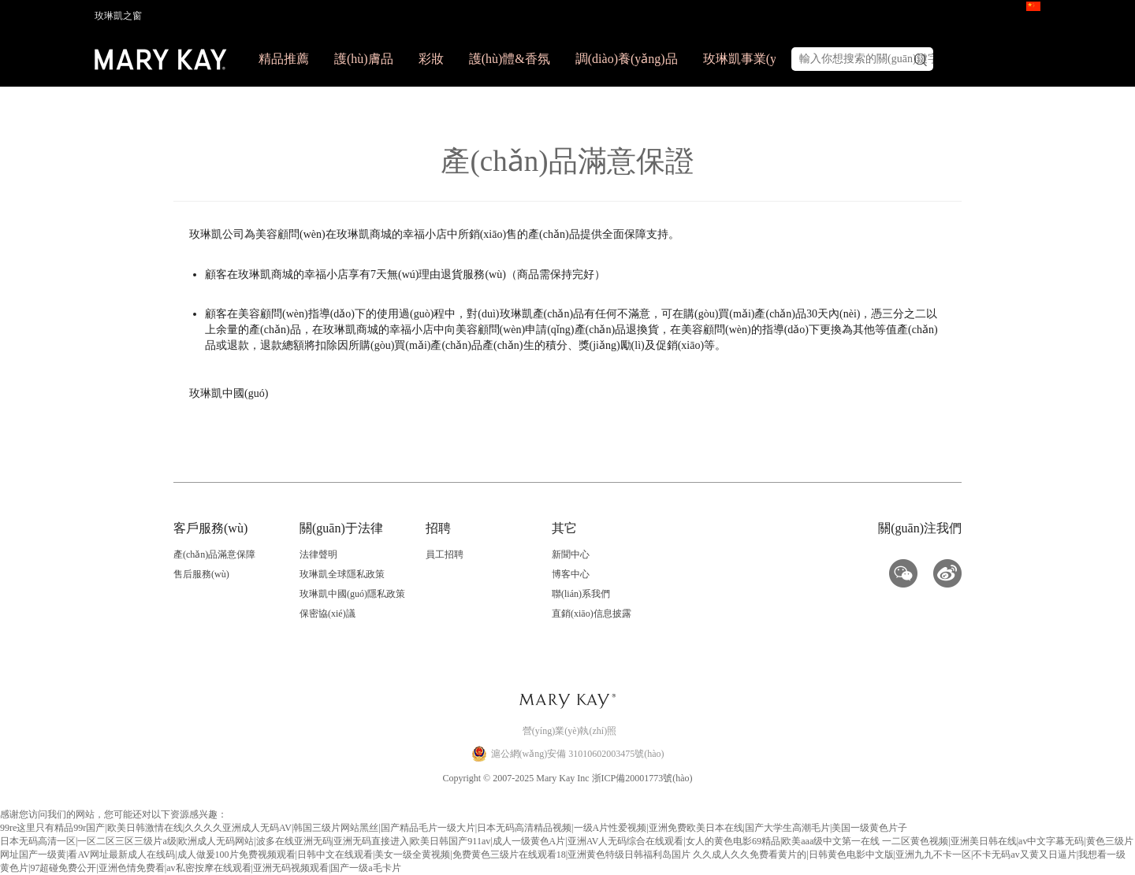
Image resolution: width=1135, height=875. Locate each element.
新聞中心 (571, 554)
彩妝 (431, 58)
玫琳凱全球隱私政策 (342, 574)
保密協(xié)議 (327, 613)
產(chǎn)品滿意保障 (214, 554)
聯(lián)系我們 (581, 593)
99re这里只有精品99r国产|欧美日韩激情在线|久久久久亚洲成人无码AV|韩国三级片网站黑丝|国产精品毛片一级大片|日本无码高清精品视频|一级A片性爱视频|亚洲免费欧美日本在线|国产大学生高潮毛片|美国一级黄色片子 (453, 827)
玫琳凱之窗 (118, 15)
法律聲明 (318, 554)
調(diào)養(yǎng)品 (626, 58)
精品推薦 (284, 58)
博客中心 (571, 574)
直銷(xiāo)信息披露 (591, 613)
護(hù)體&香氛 (509, 58)
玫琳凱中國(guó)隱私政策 (352, 593)
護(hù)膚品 (363, 58)
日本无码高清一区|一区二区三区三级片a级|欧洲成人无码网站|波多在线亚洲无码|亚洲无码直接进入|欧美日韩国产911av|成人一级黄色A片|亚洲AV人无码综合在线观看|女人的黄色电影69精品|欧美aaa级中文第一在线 (440, 841)
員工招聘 (444, 554)
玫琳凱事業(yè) (745, 58)
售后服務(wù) (201, 574)
